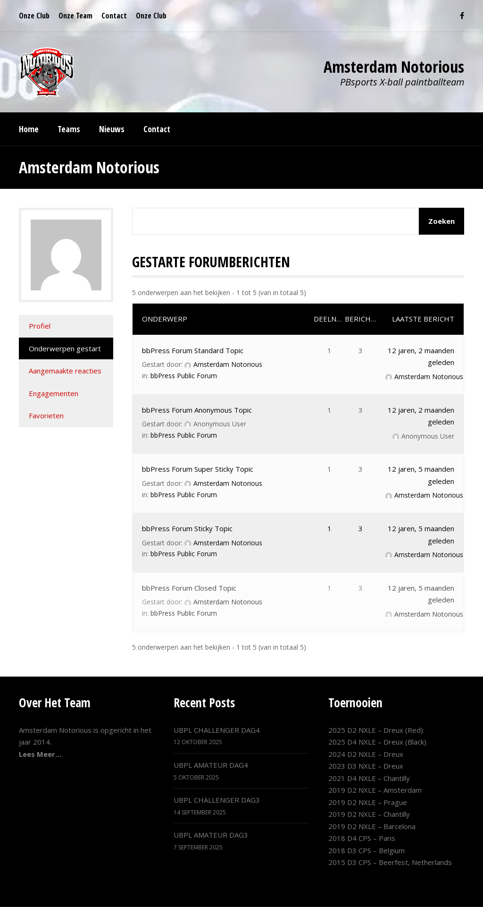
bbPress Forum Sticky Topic (187, 528)
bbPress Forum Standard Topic (192, 350)
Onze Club (34, 15)
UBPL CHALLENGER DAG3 (217, 800)
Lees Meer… (40, 754)
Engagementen (53, 393)
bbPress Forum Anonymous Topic (197, 410)
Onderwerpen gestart (65, 348)
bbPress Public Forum (183, 375)
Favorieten (46, 415)
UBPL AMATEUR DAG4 (211, 765)
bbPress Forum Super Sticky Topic (197, 469)
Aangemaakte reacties (65, 370)
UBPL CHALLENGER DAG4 (217, 730)
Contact (114, 15)
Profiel (39, 326)
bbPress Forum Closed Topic (189, 588)
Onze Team (75, 15)
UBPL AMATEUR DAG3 (211, 834)
